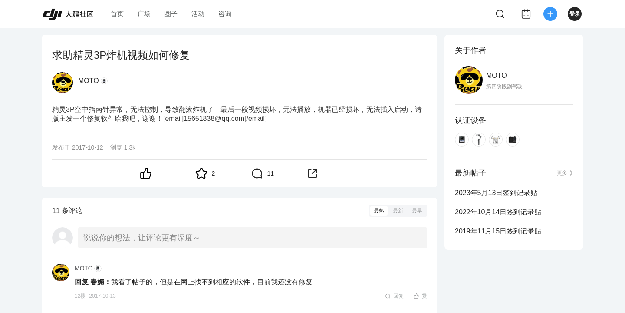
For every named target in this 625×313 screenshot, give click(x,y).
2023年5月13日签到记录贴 (496, 192)
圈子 (171, 13)
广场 (144, 13)
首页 (117, 13)
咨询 (224, 13)
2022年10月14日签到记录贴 (498, 212)
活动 (197, 13)
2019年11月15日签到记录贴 (498, 231)
